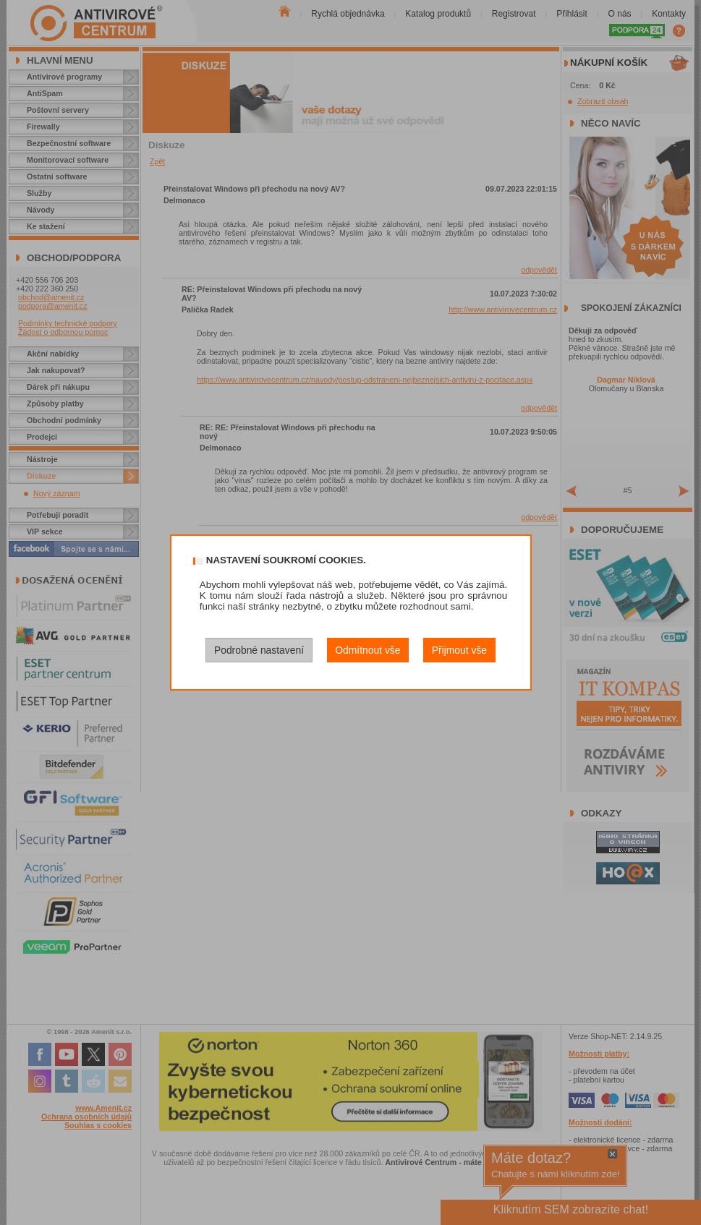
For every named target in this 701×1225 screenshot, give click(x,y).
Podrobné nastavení (259, 650)
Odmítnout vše (367, 650)
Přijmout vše (459, 650)
